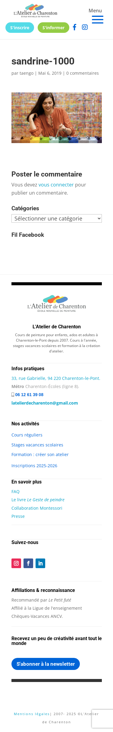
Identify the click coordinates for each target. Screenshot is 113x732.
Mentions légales (32, 714)
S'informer (53, 27)
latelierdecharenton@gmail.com (44, 403)
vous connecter (56, 184)
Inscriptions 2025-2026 (34, 465)
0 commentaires (82, 73)
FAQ (15, 491)
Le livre (37, 499)
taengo (26, 73)
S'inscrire (19, 27)
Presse (18, 516)
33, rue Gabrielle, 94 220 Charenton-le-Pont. (55, 378)
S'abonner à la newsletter (46, 664)
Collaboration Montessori (36, 508)
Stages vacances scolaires (37, 445)
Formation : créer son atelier (40, 454)
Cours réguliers (26, 435)
